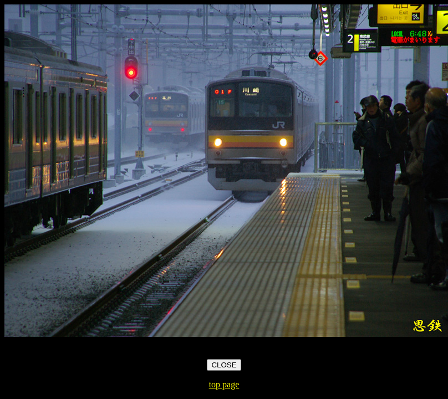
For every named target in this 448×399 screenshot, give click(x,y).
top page (224, 384)
